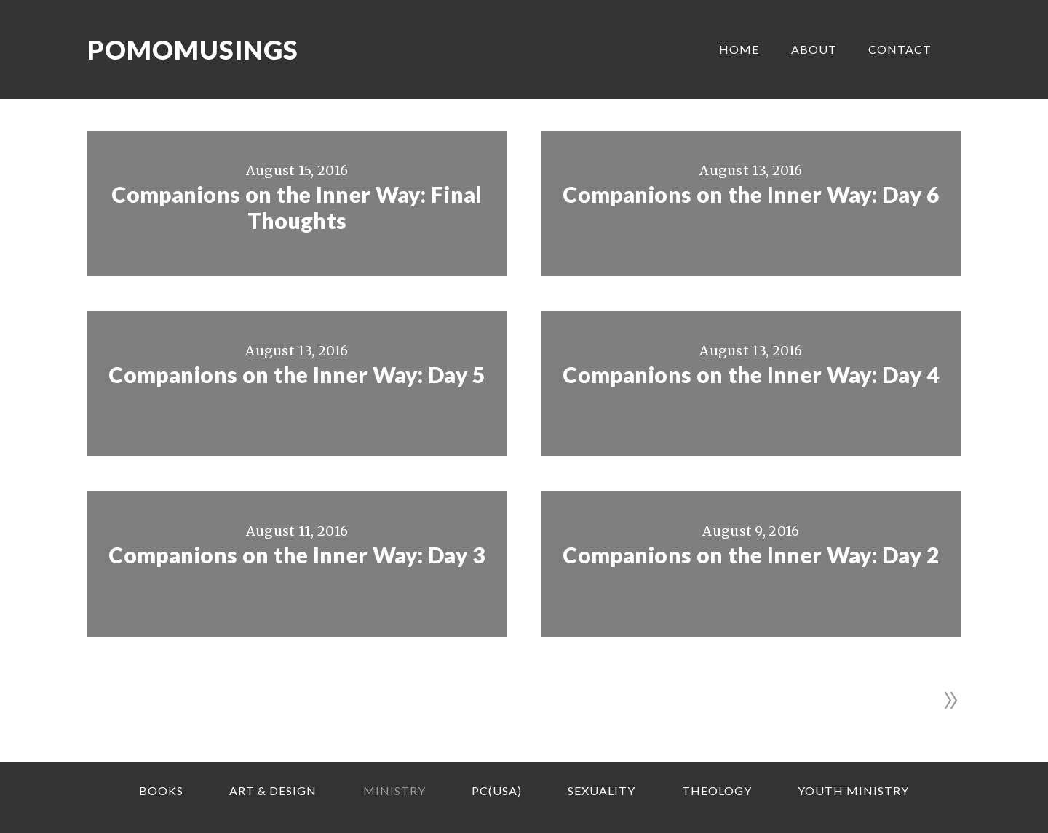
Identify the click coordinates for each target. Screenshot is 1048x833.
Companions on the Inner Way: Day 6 (751, 194)
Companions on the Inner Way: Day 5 (296, 374)
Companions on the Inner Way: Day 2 (751, 555)
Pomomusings (192, 49)
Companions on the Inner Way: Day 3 (296, 555)
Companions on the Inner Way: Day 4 (751, 374)
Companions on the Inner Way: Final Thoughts (296, 207)
